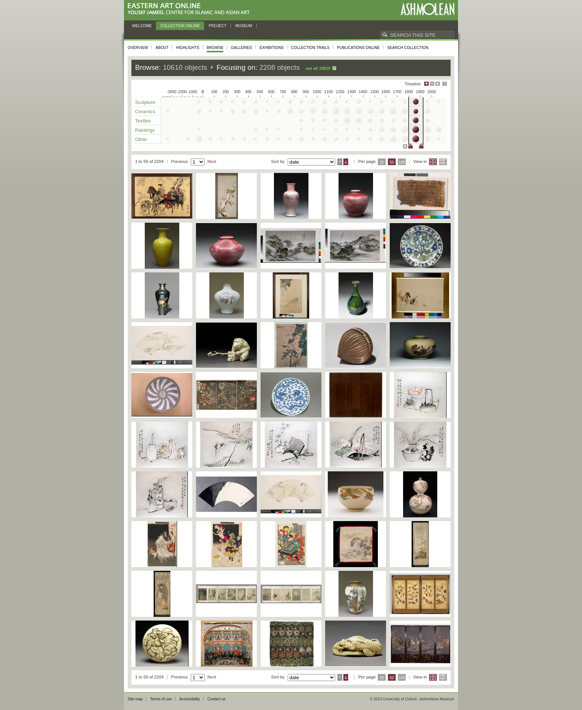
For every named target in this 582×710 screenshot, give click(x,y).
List (443, 161)
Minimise (432, 84)
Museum (243, 26)
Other (141, 139)
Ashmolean (427, 9)
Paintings (145, 130)
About (162, 48)
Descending (345, 161)
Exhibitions (271, 48)
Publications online (358, 48)
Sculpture (145, 102)
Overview (138, 48)
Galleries (241, 48)
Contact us (216, 699)
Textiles (143, 121)
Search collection (407, 48)
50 (392, 162)
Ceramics (145, 111)
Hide (437, 84)
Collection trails (310, 48)
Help (444, 84)
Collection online (180, 26)
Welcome (142, 26)
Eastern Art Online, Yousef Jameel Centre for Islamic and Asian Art (191, 9)
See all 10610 (317, 68)
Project (217, 26)
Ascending (339, 161)
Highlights (187, 48)
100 (402, 162)
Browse (215, 48)
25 (382, 162)
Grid (433, 161)
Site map (135, 699)
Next (211, 161)
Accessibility (189, 699)
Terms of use (161, 699)
